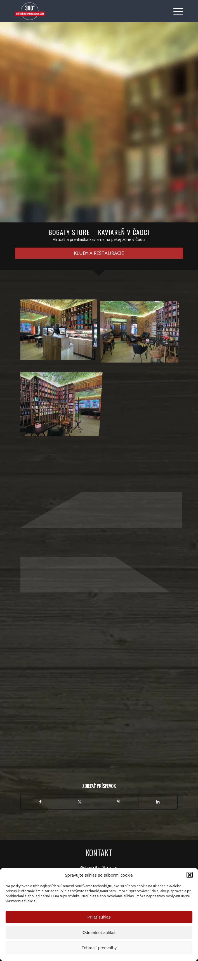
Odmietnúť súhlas (98, 932)
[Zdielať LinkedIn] (157, 801)
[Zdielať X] (79, 801)
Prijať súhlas (98, 917)
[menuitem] (175, 11)
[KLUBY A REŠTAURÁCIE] (99, 253)
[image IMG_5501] (60, 331)
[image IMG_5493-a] (141, 331)
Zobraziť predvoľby (99, 947)
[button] (189, 875)
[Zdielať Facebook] (40, 801)
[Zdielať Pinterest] (118, 801)
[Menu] (175, 11)
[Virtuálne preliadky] (82, 11)
